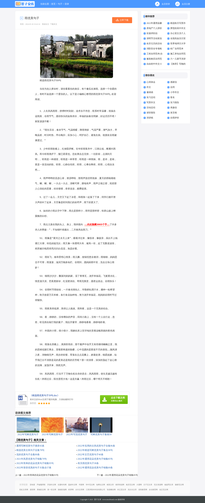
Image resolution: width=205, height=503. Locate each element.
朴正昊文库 (121, 490)
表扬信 (173, 107)
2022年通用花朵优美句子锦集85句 (95, 459)
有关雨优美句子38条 (88, 463)
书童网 (81, 485)
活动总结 (151, 107)
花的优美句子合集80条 (28, 454)
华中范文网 (90, 485)
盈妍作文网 (72, 485)
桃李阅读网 (119, 485)
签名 (172, 97)
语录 (67, 4)
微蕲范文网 (179, 485)
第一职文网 (51, 490)
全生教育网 (153, 490)
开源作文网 (51, 485)
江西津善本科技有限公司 (95, 490)
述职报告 (151, 112)
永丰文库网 (79, 490)
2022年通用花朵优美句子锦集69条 (95, 467)
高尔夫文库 (132, 490)
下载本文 (53, 24)
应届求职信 (152, 33)
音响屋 (32, 485)
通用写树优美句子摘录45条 (30, 446)
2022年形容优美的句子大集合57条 (33, 467)
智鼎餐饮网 (111, 490)
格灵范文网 (130, 485)
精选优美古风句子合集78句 (30, 450)
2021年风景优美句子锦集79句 (31, 459)
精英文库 (110, 485)
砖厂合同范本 (176, 48)
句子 (60, 4)
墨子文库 (97, 499)
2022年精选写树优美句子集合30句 (95, 450)
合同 (172, 87)
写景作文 (151, 102)
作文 (149, 87)
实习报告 (174, 102)
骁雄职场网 (62, 490)
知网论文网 (100, 485)
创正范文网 (163, 490)
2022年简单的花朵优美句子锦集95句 (35, 463)
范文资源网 (158, 485)
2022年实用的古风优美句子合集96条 (96, 446)
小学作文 (174, 92)
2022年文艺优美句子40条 (90, 454)
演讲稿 (150, 118)
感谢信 (173, 82)
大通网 (139, 485)
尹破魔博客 (41, 485)
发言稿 (173, 112)
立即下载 (124, 20)
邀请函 (150, 92)
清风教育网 (142, 490)
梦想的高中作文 (178, 28)
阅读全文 (45, 24)
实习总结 (151, 97)
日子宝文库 (147, 485)
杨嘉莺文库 (168, 485)
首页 (53, 4)
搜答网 (32, 490)
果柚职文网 (41, 490)
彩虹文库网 (23, 490)
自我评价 (174, 118)
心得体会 (151, 82)
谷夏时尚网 (62, 485)
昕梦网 (71, 490)
